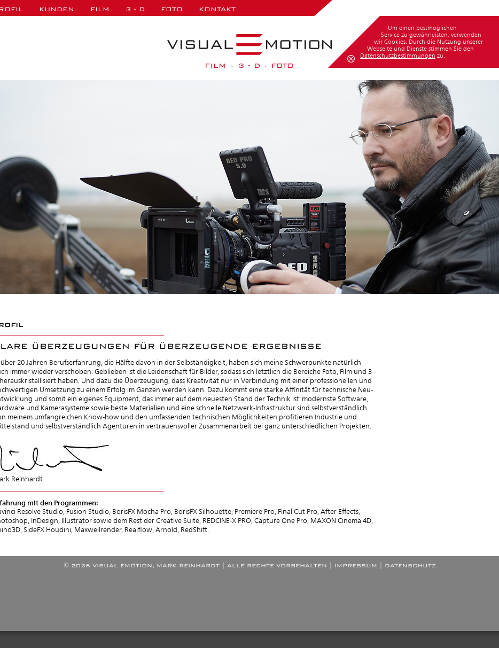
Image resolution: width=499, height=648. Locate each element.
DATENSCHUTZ (410, 565)
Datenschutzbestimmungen (397, 55)
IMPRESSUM (355, 565)
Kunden (56, 9)
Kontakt (217, 9)
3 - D (135, 9)
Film (100, 9)
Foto (172, 9)
